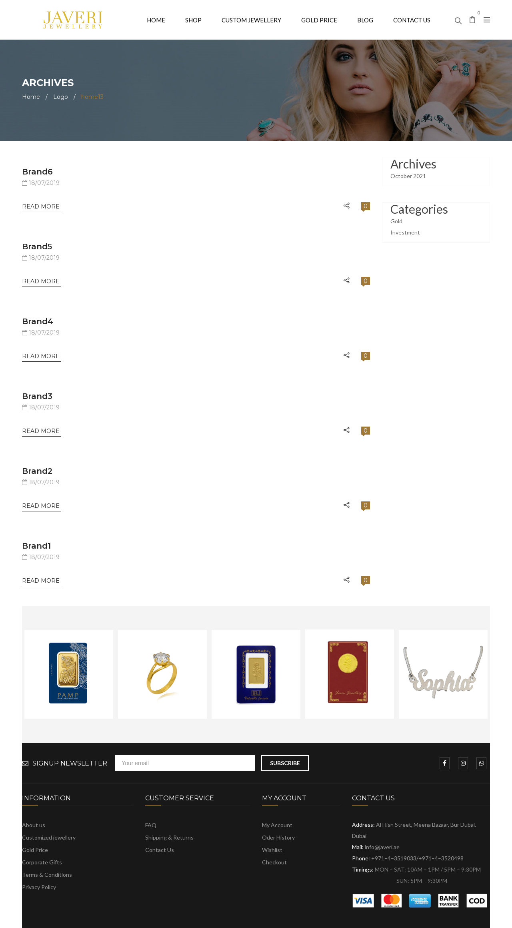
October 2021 (408, 175)
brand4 (37, 321)
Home (31, 96)
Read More (41, 206)
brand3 (37, 396)
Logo (60, 96)
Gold (396, 221)
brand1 (36, 546)
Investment (405, 232)
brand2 (37, 471)
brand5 (37, 246)
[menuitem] (156, 20)
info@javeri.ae (382, 847)
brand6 (37, 171)
